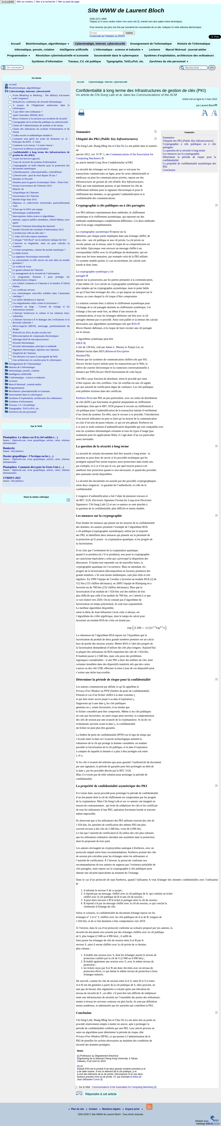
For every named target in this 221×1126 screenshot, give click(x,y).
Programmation (18, 55)
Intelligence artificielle (74, 49)
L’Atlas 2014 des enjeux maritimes (30, 236)
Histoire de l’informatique (193, 43)
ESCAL (210, 1123)
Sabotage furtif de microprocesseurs (31, 339)
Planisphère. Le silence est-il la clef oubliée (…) (30, 437)
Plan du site (77, 1109)
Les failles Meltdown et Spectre (29, 299)
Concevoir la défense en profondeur (31, 148)
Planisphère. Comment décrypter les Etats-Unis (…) (33, 467)
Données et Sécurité (23, 178)
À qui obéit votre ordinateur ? (27, 111)
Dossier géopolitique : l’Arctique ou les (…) (28, 456)
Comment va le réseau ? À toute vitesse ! (33, 145)
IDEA (79, 343)
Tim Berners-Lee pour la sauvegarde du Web (35, 356)
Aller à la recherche (45, 1)
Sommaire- (169, 137)
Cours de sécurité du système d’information (34, 162)
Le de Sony (22, 266)
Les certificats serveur (24, 289)
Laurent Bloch (207, 105)
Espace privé (131, 1109)
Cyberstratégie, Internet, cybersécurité (100, 43)
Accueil (16, 43)
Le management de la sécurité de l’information (36, 273)
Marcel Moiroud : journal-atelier (186, 49)
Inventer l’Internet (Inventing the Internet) (34, 226)
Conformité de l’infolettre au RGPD (107, 36)
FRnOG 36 (18, 189)
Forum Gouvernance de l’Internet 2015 (32, 185)
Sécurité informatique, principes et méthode (35, 346)
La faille (20, 253)
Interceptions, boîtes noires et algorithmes (34, 216)
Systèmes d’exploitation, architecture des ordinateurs (179, 55)
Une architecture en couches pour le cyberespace (37, 359)
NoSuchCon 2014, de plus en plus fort (32, 332)
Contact (92, 1109)
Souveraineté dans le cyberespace (116, 55)
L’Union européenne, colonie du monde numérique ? (39, 249)
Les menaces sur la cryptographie (181, 153)
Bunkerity (9, 448)
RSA (134, 323)
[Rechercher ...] (193, 68)
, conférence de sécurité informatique (37, 101)
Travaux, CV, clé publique (84, 61)
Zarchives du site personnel (168, 61)
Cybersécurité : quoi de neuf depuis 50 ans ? (35, 175)
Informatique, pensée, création (34, 49)
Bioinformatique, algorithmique (47, 43)
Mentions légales (110, 1109)
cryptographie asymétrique (94, 231)
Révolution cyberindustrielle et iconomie (62, 55)
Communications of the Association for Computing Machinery (123, 1087)
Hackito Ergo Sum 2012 (25, 199)
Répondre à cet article (100, 1094)
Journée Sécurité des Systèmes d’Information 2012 (38, 229)
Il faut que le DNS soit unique (28, 209)
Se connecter (14, 67)
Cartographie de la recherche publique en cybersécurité (40, 122)
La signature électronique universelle (31, 256)
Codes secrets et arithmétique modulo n (32, 135)
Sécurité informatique (23, 342)
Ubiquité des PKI (188, 140)
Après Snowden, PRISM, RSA (28, 115)
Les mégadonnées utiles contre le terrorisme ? (36, 303)
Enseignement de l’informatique (151, 43)
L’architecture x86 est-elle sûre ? (29, 232)
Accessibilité (8, 2)
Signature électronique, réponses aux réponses (36, 349)
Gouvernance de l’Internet (26, 195)
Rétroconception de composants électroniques (36, 335)
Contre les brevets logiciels (26, 158)
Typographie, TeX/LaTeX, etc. (125, 61)
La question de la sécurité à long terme (184, 150)
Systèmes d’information (47, 61)
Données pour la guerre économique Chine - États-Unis (40, 182)
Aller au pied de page (68, 1)
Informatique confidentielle (26, 212)
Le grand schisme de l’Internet (28, 269)
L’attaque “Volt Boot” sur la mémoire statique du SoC (40, 239)
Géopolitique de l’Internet (26, 192)
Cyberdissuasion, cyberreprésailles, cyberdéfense (37, 171)
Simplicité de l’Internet (24, 353)
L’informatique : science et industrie (119, 49)
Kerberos (81, 397)
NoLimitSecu (17, 451)
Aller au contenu (25, 1)
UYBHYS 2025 (12, 477)
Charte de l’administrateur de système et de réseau (38, 125)
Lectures (154, 49)
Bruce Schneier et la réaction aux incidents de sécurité (40, 118)
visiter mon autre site (126, 21)
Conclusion (169, 169)
